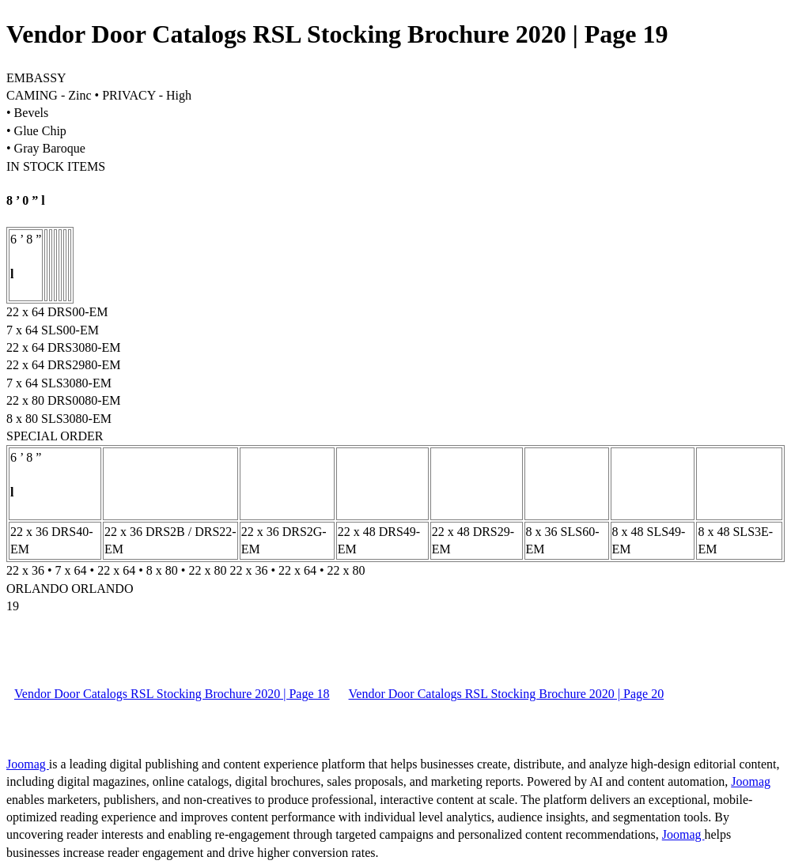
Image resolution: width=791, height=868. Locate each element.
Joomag (27, 764)
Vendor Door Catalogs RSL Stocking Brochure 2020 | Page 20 (506, 693)
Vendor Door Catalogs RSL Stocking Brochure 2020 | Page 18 (172, 693)
